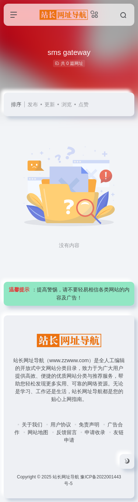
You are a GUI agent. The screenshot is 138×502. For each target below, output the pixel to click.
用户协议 (60, 424)
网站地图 (38, 432)
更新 (50, 104)
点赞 (83, 104)
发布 (33, 104)
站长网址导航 (66, 477)
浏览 (66, 104)
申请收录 (95, 432)
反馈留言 (66, 432)
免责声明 (89, 424)
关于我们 (32, 424)
